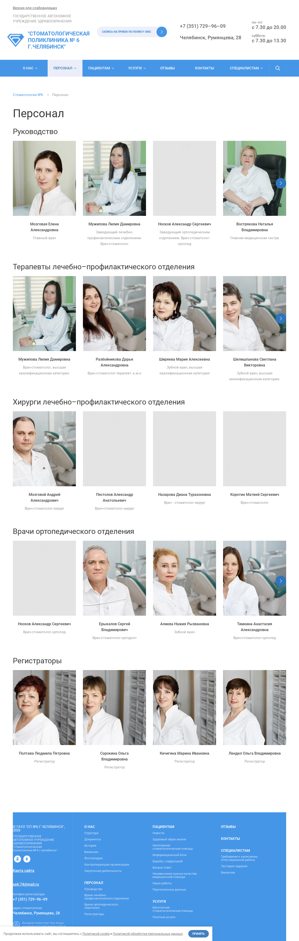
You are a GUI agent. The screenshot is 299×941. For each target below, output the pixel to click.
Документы (92, 839)
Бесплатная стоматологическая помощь (173, 909)
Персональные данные (169, 889)
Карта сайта (23, 870)
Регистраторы (37, 660)
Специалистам (244, 68)
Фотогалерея (93, 858)
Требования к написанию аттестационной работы (239, 858)
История (90, 845)
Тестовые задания (234, 866)
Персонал (93, 882)
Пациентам (99, 68)
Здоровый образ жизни (169, 839)
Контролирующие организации (106, 864)
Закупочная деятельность (102, 871)
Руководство (35, 131)
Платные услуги (164, 917)
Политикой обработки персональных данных (148, 934)
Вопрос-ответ (162, 867)
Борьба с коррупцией (168, 861)
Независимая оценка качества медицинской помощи (175, 875)
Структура (91, 833)
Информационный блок (170, 855)
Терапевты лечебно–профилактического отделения (104, 266)
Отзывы (167, 68)
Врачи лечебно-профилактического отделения (106, 897)
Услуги (135, 68)
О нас (28, 68)
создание (28, 926)
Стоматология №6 (28, 95)
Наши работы (162, 883)
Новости (158, 833)
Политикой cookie (96, 934)
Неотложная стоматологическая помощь (173, 847)
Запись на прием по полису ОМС (126, 31)
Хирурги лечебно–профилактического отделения (99, 401)
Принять (198, 933)
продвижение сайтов (52, 926)
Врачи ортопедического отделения (73, 531)
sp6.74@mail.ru (26, 884)
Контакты (204, 68)
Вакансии (91, 852)
